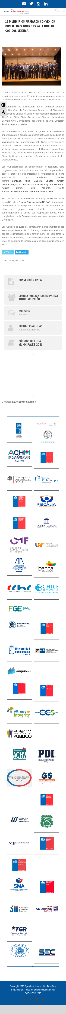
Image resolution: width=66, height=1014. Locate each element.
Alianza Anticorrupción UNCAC (34, 202)
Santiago (16, 181)
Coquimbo (24, 184)
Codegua (13, 184)
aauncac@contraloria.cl (24, 401)
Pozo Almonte (40, 188)
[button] (3, 105)
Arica (27, 181)
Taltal (50, 191)
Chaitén (50, 181)
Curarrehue (37, 184)
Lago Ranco (50, 184)
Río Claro (28, 191)
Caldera (38, 181)
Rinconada (16, 191)
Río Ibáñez (39, 191)
